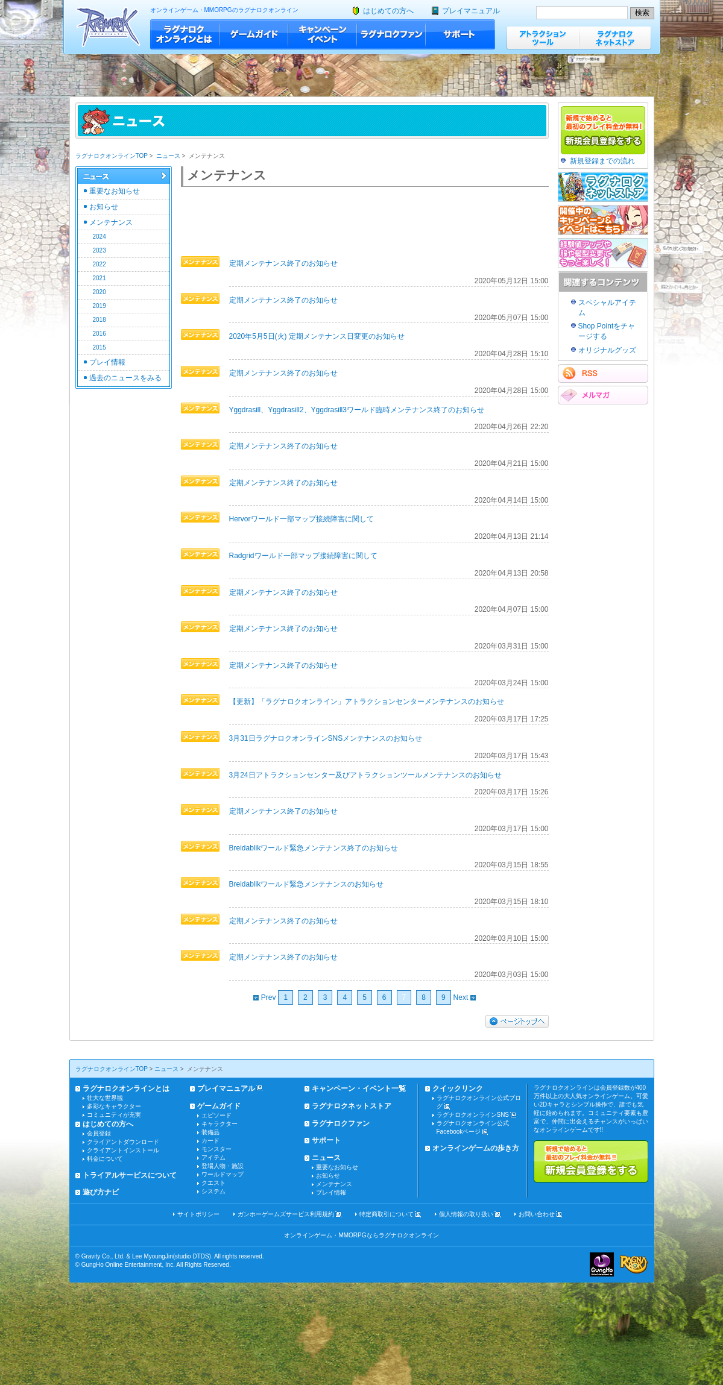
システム (213, 1191)
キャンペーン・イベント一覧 (359, 1088)
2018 (99, 319)
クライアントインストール (123, 1150)
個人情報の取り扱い (466, 1214)
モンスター (216, 1149)
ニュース (168, 155)
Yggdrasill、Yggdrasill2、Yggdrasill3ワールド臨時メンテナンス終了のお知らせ (356, 410)
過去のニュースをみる (125, 378)
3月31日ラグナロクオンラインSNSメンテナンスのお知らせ (326, 738)
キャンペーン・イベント (322, 34)
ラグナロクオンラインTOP (111, 155)
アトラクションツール (543, 37)
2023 (99, 250)
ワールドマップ (222, 1174)
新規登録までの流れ (602, 161)
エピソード (216, 1115)
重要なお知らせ (114, 191)
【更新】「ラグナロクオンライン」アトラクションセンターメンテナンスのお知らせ (366, 701)
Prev (264, 997)
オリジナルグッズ (607, 350)
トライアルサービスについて (130, 1175)
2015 (99, 347)
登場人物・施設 (222, 1166)
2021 (99, 278)
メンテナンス (111, 222)
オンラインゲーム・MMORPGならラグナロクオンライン (361, 1235)
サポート (460, 34)
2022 (99, 264)
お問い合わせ (537, 1214)
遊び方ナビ (101, 1192)
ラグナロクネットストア (615, 37)
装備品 (210, 1132)
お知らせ (103, 207)
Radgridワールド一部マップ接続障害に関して (303, 555)
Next (464, 997)
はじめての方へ (388, 11)
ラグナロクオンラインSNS (473, 1114)
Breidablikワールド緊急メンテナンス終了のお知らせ (314, 848)
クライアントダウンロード (123, 1141)
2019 (99, 306)
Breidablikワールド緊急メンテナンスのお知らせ (306, 884)
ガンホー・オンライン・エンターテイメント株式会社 (602, 1264)
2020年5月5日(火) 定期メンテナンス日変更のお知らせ (317, 336)
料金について (105, 1158)
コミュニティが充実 (114, 1114)
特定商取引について (386, 1214)
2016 (99, 333)
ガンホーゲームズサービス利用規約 (286, 1214)
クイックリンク (457, 1088)
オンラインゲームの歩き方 (475, 1148)
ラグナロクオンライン (108, 27)
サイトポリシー (198, 1214)
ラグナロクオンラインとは (184, 34)
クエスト (213, 1182)
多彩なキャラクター (114, 1106)
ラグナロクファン (391, 34)
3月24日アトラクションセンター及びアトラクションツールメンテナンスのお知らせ (365, 775)
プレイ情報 (107, 362)
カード (210, 1140)
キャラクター (219, 1123)
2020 (99, 292)
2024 (99, 236)
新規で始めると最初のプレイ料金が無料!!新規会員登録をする (591, 1161)
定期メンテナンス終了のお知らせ (283, 263)
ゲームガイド (253, 34)
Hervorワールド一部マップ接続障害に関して (301, 519)
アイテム (213, 1157)
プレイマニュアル (471, 11)
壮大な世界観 (105, 1097)
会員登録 (99, 1133)
